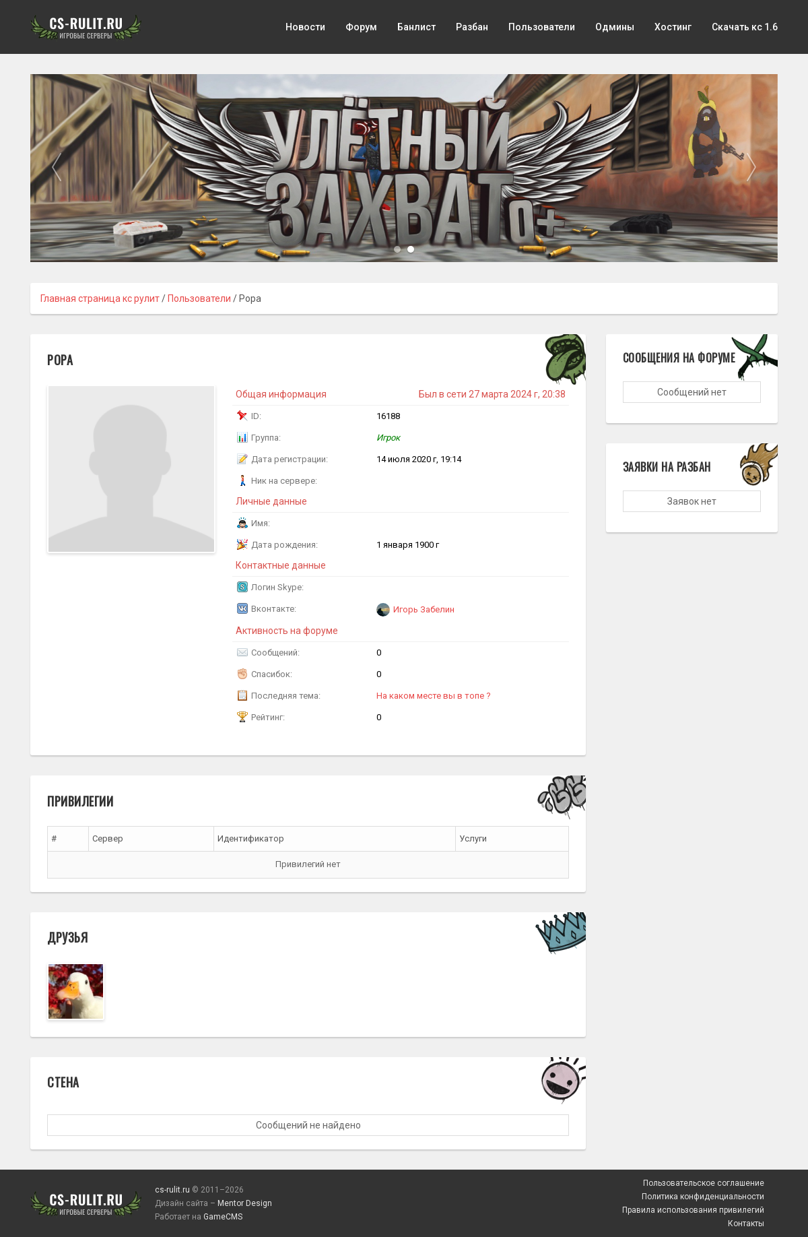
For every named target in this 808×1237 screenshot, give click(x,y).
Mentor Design (244, 1203)
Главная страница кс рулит (100, 298)
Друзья (67, 937)
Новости (305, 27)
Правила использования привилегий (693, 1210)
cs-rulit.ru (172, 1190)
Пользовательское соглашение (703, 1183)
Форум (361, 27)
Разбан (472, 27)
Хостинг (673, 27)
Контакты (746, 1223)
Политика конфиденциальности (703, 1196)
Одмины (614, 27)
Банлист (416, 27)
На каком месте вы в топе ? (433, 696)
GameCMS (222, 1217)
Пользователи (541, 27)
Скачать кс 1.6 (745, 27)
